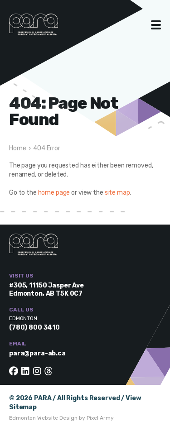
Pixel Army (100, 418)
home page (54, 192)
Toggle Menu (156, 24)
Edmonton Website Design (43, 418)
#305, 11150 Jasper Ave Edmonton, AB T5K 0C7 (46, 289)
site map (117, 192)
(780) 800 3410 (34, 327)
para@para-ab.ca (37, 353)
